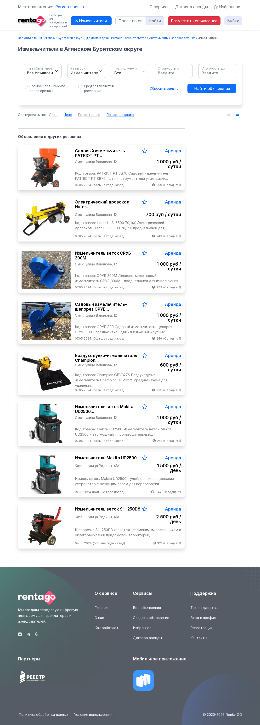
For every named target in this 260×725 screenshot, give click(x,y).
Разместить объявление (194, 20)
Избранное (227, 6)
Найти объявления (212, 88)
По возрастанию (120, 115)
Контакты (198, 641)
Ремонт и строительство (128, 38)
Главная (101, 611)
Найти (155, 20)
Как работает (107, 631)
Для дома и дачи (96, 38)
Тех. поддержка (204, 611)
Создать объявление (151, 621)
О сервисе (160, 6)
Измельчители (91, 20)
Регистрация (201, 631)
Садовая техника (183, 38)
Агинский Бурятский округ (63, 38)
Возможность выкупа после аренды (47, 88)
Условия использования (95, 717)
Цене (68, 115)
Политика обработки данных (43, 717)
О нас (99, 621)
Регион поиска (69, 6)
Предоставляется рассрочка (99, 88)
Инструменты (158, 38)
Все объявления (30, 38)
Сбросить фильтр (164, 88)
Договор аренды (191, 6)
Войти (233, 20)
